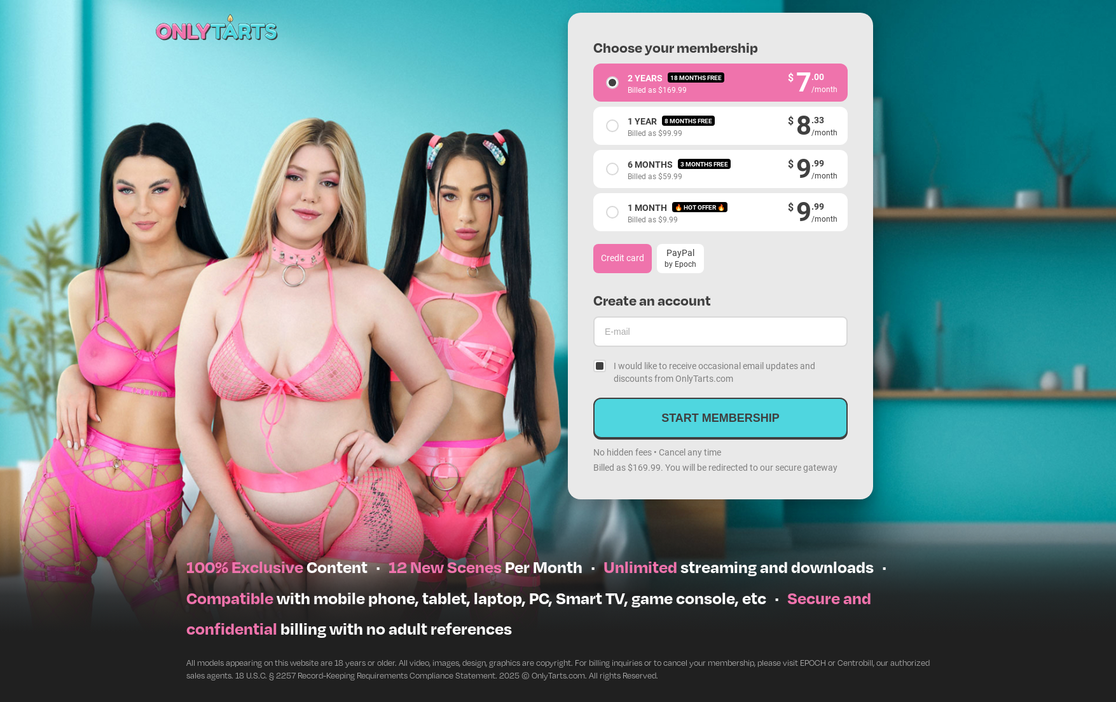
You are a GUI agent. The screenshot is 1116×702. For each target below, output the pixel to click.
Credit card (622, 258)
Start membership (720, 418)
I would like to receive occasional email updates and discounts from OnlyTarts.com (714, 372)
